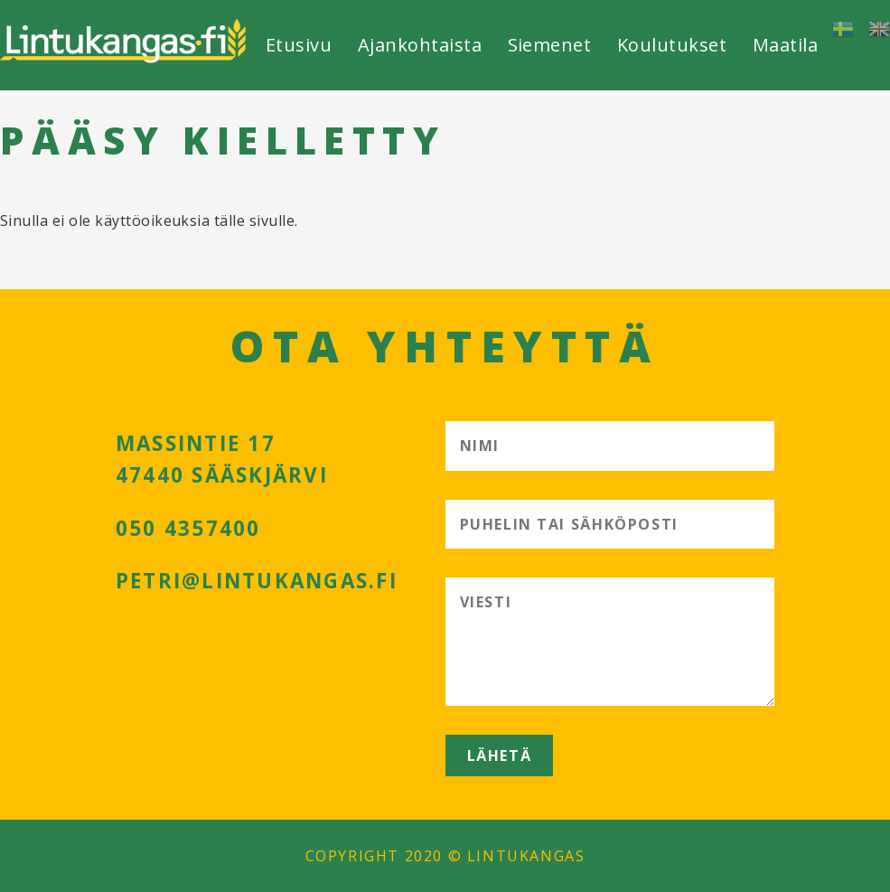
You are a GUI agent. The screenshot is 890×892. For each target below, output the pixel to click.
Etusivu (299, 45)
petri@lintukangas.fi (257, 581)
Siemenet (550, 45)
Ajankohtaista (420, 45)
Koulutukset (671, 45)
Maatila (785, 45)
